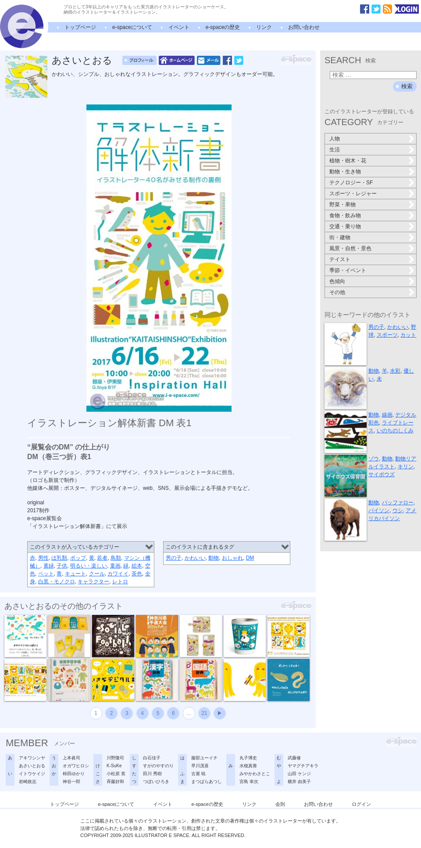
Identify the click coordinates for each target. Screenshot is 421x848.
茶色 (137, 574)
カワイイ (117, 574)
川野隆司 (115, 757)
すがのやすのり (158, 765)
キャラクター (93, 582)
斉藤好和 (115, 781)
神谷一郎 (71, 781)
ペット (46, 574)
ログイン (361, 804)
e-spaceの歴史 (223, 27)
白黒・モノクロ (56, 582)
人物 (334, 139)
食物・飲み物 (345, 215)
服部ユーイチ (204, 757)
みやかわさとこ (254, 773)
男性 (43, 558)
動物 (213, 558)
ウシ (397, 510)
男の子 (174, 558)
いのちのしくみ (395, 431)
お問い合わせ (304, 27)
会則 (280, 804)
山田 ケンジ (299, 773)
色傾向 (337, 281)
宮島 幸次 (248, 781)
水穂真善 (248, 765)
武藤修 (294, 757)
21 (204, 713)
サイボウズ (381, 474)
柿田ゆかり (74, 773)
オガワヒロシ (76, 765)
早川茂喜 (200, 765)
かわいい (195, 558)
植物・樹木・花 (347, 161)
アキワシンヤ (32, 757)
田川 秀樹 (152, 773)
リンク (264, 27)
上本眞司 (71, 757)
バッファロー (398, 502)
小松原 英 (116, 773)
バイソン (378, 510)
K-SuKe (114, 765)
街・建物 (339, 237)
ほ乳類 (59, 558)
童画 (115, 566)
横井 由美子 (299, 781)
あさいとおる (82, 60)
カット (408, 335)
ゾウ (373, 459)
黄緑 (48, 566)
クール (97, 574)
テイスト (339, 259)
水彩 (395, 371)
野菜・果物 (342, 204)
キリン (406, 467)
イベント (178, 27)
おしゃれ (232, 558)
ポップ (78, 558)
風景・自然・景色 (350, 248)
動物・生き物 (345, 172)
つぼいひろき (156, 781)
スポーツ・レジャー (353, 193)
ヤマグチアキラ (303, 765)
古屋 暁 (198, 773)
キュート (75, 574)
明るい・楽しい (88, 566)
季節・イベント (347, 270)
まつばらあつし (206, 781)
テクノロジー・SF (351, 183)
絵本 (137, 566)
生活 (334, 150)
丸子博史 (248, 757)
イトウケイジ (32, 773)
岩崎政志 (27, 781)
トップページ (80, 27)
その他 (337, 292)
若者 (102, 558)
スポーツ (387, 335)
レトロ (120, 582)
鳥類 (116, 558)
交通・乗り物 (345, 226)
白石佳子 (152, 757)
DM (250, 558)
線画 (387, 415)
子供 (62, 566)
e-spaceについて (132, 27)
